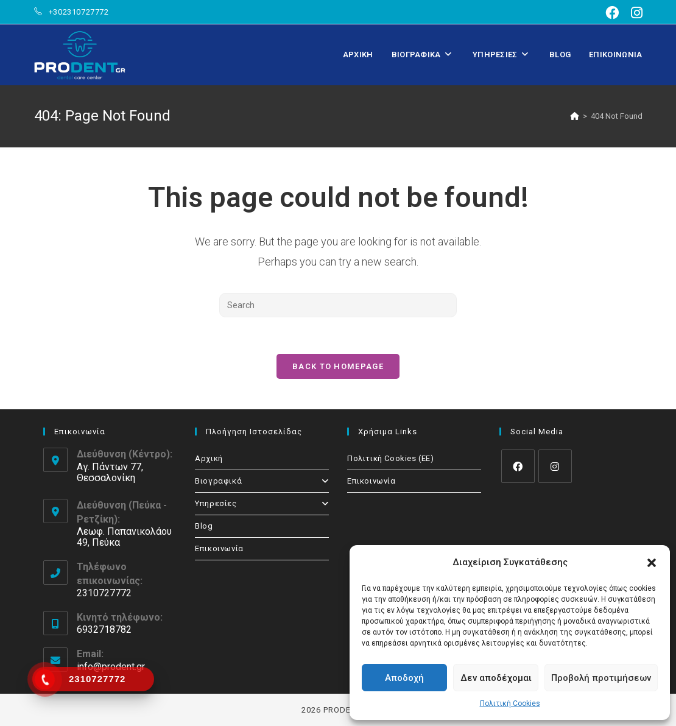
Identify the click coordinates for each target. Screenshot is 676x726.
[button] (652, 563)
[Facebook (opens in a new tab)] (612, 12)
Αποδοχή (404, 677)
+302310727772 (79, 11)
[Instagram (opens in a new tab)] (634, 12)
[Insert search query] (338, 305)
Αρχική (209, 458)
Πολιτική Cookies (510, 703)
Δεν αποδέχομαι (496, 677)
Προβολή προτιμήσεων (601, 677)
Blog (204, 525)
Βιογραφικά (262, 480)
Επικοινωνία (219, 548)
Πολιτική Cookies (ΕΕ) (390, 458)
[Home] (574, 116)
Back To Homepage (338, 366)
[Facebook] (518, 466)
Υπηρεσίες (262, 503)
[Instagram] (555, 466)
